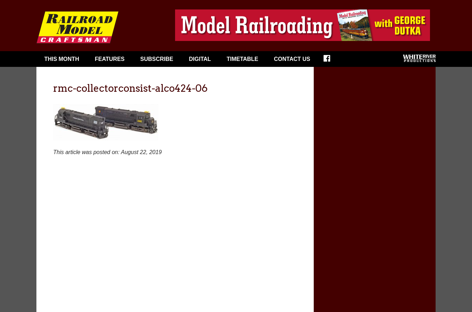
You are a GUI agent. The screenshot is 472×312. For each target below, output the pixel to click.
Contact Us (292, 59)
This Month (61, 59)
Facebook (331, 60)
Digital (200, 59)
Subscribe (156, 59)
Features (110, 59)
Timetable (242, 59)
